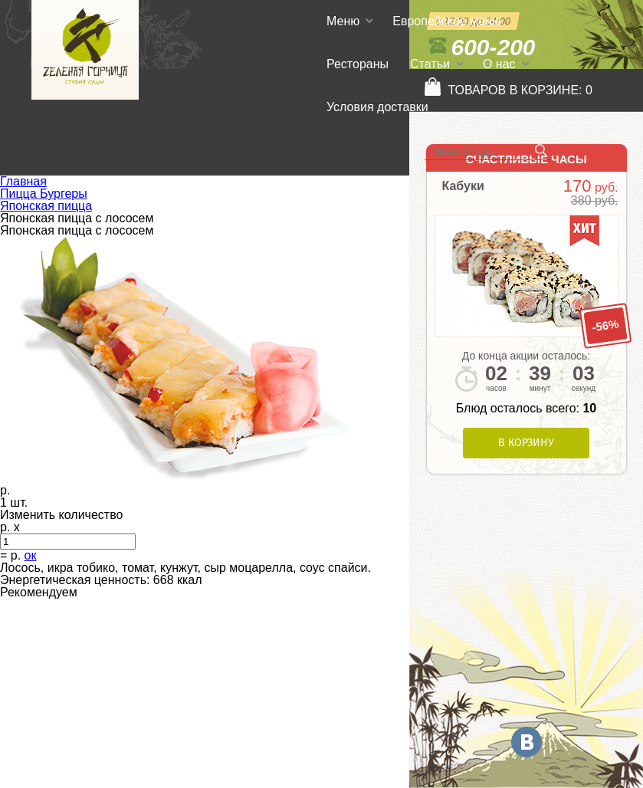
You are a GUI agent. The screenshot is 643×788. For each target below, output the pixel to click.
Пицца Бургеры (43, 193)
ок (31, 555)
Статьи (430, 64)
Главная (23, 181)
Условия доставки (377, 106)
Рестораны (357, 64)
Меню (342, 21)
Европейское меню (446, 21)
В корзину (526, 442)
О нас (499, 64)
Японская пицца (46, 205)
